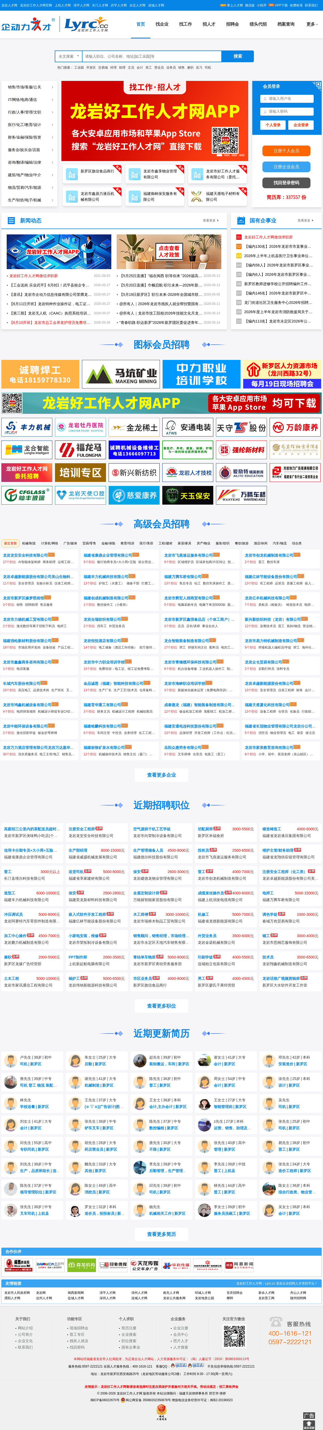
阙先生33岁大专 (100, 1164)
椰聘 (230, 1298)
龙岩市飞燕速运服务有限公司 (188, 555)
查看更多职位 (161, 1006)
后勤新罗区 (95, 1064)
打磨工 (146, 583)
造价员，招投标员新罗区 (106, 1213)
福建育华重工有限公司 (102, 705)
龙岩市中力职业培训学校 (104, 662)
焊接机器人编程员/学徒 (274, 647)
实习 (199, 67)
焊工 (182, 647)
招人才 (209, 24)
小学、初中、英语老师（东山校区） (284, 754)
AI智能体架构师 (29, 562)
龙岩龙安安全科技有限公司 (25, 555)
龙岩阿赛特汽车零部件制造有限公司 (34, 921)
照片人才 (180, 1341)
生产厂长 (105, 690)
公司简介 (25, 1334)
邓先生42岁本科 (294, 1057)
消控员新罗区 (97, 1192)
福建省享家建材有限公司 (89, 878)
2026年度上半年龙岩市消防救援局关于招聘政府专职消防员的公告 (275, 312)
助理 (122, 67)
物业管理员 (278, 733)
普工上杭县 (224, 1171)
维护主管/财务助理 (281, 850)
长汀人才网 (100, 5)
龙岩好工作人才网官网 (36, 5)
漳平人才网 (81, 5)
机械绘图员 (145, 711)
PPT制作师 (78, 957)
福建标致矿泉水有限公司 (104, 747)
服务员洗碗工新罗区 (232, 1213)
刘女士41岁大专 (36, 1121)
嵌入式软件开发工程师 (91, 914)
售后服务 (46, 605)
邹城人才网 (203, 1293)
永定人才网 (137, 5)
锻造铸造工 (271, 829)
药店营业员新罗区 (101, 1149)
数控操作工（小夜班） (113, 605)
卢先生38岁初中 (36, 1057)
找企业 (162, 24)
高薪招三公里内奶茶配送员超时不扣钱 (39, 829)
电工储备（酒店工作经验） (118, 647)
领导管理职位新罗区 (38, 1192)
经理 (113, 67)
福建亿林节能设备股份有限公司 (271, 577)
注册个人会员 (286, 150)
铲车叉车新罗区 (99, 1128)
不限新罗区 (160, 1149)
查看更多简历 (161, 1234)
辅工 (270, 936)
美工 (148, 67)
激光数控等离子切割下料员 (36, 626)
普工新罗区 (160, 1085)
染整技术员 (268, 626)
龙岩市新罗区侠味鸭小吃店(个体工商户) (37, 836)
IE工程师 (266, 583)
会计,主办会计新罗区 (168, 1107)
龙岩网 (41, 1293)
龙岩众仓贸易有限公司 (263, 662)
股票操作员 (235, 605)
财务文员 (103, 711)
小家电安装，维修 (87, 936)
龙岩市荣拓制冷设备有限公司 (93, 942)
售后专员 (185, 583)
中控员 (117, 733)
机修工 (203, 914)
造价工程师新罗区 (294, 1171)
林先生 (25, 1100)
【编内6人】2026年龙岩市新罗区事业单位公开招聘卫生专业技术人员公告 (275, 274)
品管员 (280, 583)
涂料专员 (283, 669)
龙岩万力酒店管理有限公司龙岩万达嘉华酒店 (40, 747)
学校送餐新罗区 (34, 1107)
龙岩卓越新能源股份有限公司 (269, 683)
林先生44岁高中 (230, 1185)
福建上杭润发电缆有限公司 (220, 900)
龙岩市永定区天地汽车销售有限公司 (163, 942)
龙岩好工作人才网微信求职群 (264, 237)
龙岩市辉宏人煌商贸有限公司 (188, 598)
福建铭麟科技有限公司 (102, 726)
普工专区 (77, 1334)
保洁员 (310, 733)
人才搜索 (180, 1347)
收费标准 (296, 5)
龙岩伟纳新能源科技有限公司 (93, 985)
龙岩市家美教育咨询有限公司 (269, 747)
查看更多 (209, 220)
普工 (261, 562)
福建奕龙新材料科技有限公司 (93, 900)
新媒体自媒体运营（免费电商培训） (203, 690)
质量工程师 (295, 583)
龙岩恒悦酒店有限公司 (102, 641)
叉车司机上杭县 (34, 1213)
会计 (140, 67)
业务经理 (130, 733)
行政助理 (308, 711)
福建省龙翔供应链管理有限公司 (288, 857)
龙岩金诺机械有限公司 (216, 942)
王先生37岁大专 (100, 1100)
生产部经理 (78, 850)
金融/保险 (108, 543)
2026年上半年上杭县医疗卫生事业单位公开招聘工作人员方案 (275, 255)
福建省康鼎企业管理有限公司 (108, 555)
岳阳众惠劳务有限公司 (183, 747)
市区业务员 (146, 978)
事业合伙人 (210, 626)
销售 (181, 67)
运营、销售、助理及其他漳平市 (241, 1128)
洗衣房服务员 (27, 754)
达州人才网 (44, 1298)
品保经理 (185, 733)
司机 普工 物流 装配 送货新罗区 (47, 1085)
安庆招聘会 (235, 1293)
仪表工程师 (62, 583)
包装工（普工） (215, 754)
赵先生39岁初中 (165, 1057)
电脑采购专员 (187, 605)
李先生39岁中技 (230, 1164)
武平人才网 (119, 5)
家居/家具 (184, 543)
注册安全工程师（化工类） (288, 872)
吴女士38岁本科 (294, 1207)
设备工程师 (268, 711)
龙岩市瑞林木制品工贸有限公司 (159, 921)
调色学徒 (273, 914)
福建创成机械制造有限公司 (106, 598)
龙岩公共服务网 (174, 1298)
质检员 (232, 583)
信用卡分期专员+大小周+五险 (32, 850)
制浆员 (232, 669)
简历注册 (128, 1328)
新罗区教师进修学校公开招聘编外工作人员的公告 (275, 283)
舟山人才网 (298, 1293)
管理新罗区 (224, 1149)
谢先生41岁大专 (100, 1079)
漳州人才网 (139, 1293)
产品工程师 (66, 647)
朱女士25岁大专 (100, 1057)
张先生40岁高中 (230, 1143)
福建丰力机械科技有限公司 (106, 577)
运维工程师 (66, 562)
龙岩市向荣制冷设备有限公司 (157, 836)
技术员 (268, 957)
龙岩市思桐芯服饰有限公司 (284, 942)
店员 (181, 626)
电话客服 (23, 669)
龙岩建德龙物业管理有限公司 (157, 878)
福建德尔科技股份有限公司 (155, 857)
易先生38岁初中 (294, 1143)
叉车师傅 (184, 754)
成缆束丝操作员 (215, 893)
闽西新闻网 (76, 1293)
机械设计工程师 (123, 711)
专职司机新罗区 (34, 1149)
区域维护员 (186, 562)
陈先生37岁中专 (165, 1121)
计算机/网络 (49, 543)
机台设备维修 (187, 669)
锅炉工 (78, 978)
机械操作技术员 (110, 754)
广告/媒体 (70, 543)
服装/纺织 (222, 543)
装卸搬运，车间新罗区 (169, 1064)
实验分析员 (44, 583)
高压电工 (24, 690)
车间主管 (103, 733)
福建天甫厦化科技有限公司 (267, 705)
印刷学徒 (209, 957)
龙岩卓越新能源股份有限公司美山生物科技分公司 (44, 577)
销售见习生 (70, 754)
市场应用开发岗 (29, 647)
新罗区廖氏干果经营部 (216, 985)
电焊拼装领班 (26, 711)
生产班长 (57, 690)
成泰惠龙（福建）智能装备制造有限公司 (197, 705)
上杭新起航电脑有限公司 (89, 964)
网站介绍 (25, 1328)
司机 (208, 67)
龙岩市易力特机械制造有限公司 (271, 641)
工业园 (79, 67)
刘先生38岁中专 (36, 1164)
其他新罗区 (95, 1171)
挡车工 (102, 626)
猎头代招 (258, 24)
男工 (205, 978)
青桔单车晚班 (148, 957)
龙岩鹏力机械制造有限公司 (26, 942)
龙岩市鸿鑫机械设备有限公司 (27, 705)
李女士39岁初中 (230, 1207)
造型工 (9, 893)
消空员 (263, 733)
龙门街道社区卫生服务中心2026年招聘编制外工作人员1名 (275, 302)
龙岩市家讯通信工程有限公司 (28, 985)
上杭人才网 (63, 5)
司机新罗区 (30, 1064)
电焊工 (309, 605)
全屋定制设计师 (150, 893)
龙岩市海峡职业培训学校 (184, 683)
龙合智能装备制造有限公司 (186, 641)
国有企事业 (130, 1347)
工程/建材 (165, 543)
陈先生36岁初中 (165, 1079)
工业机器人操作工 (212, 669)
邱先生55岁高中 (36, 1143)
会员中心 (180, 1334)
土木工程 (11, 978)
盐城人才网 (76, 1298)
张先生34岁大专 (294, 1164)
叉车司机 (72, 690)
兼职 (190, 67)
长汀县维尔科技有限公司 (24, 878)
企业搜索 (128, 1334)
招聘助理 (31, 605)
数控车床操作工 (214, 583)
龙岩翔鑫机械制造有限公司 (284, 964)
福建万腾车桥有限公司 (183, 577)
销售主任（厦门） (136, 754)
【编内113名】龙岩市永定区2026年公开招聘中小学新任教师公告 (275, 321)
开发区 (91, 67)
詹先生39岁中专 (36, 1079)
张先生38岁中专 (100, 1121)
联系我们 (311, 5)
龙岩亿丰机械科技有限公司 (267, 598)
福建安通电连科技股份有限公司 (190, 726)
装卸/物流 (293, 626)
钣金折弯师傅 (47, 733)
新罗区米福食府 (211, 836)
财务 (299, 690)
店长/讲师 (193, 626)
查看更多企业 (161, 775)
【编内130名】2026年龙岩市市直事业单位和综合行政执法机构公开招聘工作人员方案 (275, 246)
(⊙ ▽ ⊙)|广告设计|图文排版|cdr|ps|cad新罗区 (124, 1107)
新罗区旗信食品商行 (150, 985)
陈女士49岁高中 (100, 1185)
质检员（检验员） (271, 605)
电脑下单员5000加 (212, 605)
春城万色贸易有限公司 (281, 921)
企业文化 (25, 1341)
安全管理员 (26, 583)
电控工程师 (229, 647)
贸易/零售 (89, 543)
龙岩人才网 (9, 5)
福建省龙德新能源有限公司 (220, 921)
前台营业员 (146, 562)
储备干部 (133, 583)
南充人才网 (171, 1293)
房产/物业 (203, 543)
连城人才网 (156, 5)
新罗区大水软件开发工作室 (284, 985)
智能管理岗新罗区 (230, 1107)
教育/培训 (127, 543)
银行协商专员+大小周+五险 (116, 562)
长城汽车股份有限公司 (21, 683)
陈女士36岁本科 (294, 1185)
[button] (219, 155)
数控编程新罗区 (163, 1128)
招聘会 (232, 24)
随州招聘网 (298, 1298)
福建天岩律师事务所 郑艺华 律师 (202, 1393)
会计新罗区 (224, 1064)
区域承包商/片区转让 (211, 562)
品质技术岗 (41, 690)
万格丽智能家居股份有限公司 (157, 900)
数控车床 (273, 562)
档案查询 (285, 24)
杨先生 (154, 1207)
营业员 (159, 67)
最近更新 (10, 543)
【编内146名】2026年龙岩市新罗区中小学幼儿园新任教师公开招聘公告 (275, 293)
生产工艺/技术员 (125, 690)
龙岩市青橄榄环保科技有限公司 (190, 662)
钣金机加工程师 (190, 711)
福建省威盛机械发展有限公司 (93, 857)
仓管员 (283, 711)
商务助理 (49, 562)
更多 (310, 24)
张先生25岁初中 (294, 1121)
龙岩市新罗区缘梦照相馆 (23, 598)
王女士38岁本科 (165, 1100)
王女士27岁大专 (230, 1100)
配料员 (214, 647)
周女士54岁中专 (230, 1079)
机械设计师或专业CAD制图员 (59, 711)
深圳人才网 (108, 1298)
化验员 (295, 711)
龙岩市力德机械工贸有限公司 (27, 619)
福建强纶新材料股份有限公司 (27, 641)
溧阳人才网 (12, 1298)
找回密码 (77, 1347)
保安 (300, 733)
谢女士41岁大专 (230, 1057)
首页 (140, 24)
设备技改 (49, 647)
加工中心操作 (19, 936)
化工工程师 (147, 733)
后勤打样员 (266, 669)
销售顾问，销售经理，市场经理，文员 (165, 936)
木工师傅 (144, 914)
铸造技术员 (294, 605)
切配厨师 (209, 829)
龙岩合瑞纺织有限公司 (102, 619)
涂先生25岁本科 (294, 1079)
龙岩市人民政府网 (17, 1293)
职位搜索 (128, 1341)
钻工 (197, 583)
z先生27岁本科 (229, 1121)
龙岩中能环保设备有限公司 (25, 726)
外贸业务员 (117, 626)
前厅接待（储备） (152, 647)
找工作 (185, 24)
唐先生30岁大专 (165, 1143)
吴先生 (284, 1100)
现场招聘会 (79, 1328)
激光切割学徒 (26, 733)
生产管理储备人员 (148, 850)
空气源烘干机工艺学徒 (152, 829)
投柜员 (232, 562)
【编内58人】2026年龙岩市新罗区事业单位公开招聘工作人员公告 (275, 265)
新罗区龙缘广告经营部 (22, 964)
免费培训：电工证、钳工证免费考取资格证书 (131, 669)
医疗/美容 (146, 543)
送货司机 (80, 872)
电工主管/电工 (50, 754)
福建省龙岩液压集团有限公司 (286, 836)
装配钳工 (210, 711)
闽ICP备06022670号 (105, 1400)
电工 (291, 733)
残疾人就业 (79, 1341)
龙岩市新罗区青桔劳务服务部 (157, 964)
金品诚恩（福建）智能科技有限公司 (113, 683)
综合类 (297, 543)
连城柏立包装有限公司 (216, 964)
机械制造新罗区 (99, 1085)
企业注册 (180, 1328)
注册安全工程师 (86, 829)
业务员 (171, 67)
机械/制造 (29, 543)
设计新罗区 (289, 1085)
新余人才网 (266, 1293)
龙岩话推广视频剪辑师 (285, 978)
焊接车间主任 (197, 647)
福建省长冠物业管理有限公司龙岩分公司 (278, 726)
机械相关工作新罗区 (167, 1213)
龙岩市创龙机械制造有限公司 (269, 555)
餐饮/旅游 (242, 543)
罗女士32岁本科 (100, 1207)
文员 (131, 67)
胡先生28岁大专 (100, 1143)
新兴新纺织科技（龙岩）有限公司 (273, 619)
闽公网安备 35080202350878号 (145, 1400)
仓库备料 (145, 690)
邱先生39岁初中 (165, 1185)
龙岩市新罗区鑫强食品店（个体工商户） (197, 619)
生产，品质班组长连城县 (42, 1171)
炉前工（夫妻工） (111, 583)
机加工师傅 (227, 711)
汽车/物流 (279, 543)
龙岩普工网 (266, 1298)
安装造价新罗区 (292, 1064)
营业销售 (309, 626)
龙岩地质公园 (204, 1298)
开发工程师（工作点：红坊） (215, 733)
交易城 (103, 67)
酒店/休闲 (260, 543)
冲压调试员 (13, 914)
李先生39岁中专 (165, 1164)
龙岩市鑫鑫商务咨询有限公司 (27, 662)
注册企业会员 (286, 166)
